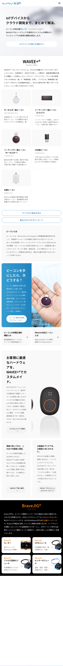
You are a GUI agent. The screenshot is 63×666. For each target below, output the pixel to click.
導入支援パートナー (48, 520)
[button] (59, 3)
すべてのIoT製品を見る (31, 213)
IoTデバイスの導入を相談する (31, 44)
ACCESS (33, 70)
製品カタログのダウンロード (31, 220)
